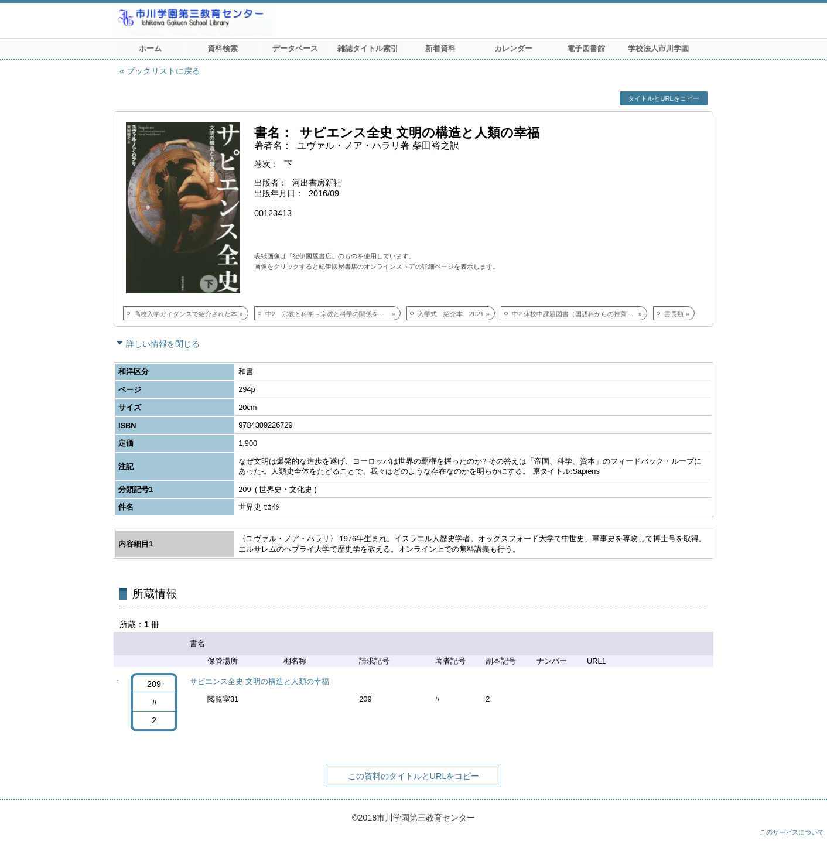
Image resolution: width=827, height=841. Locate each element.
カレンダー (513, 48)
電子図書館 (586, 48)
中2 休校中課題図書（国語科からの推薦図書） (579, 313)
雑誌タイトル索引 (367, 48)
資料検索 (222, 48)
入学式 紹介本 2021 (451, 313)
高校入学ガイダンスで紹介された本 (185, 313)
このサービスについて (792, 832)
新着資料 (440, 48)
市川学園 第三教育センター (237, 20)
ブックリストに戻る (163, 71)
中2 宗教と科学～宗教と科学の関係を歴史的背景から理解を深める (333, 313)
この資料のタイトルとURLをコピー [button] (414, 776)
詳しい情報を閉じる (163, 343)
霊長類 (674, 313)
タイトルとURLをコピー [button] (663, 98)
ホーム (150, 48)
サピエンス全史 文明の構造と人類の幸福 (259, 681)
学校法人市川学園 (658, 48)
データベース (295, 48)
